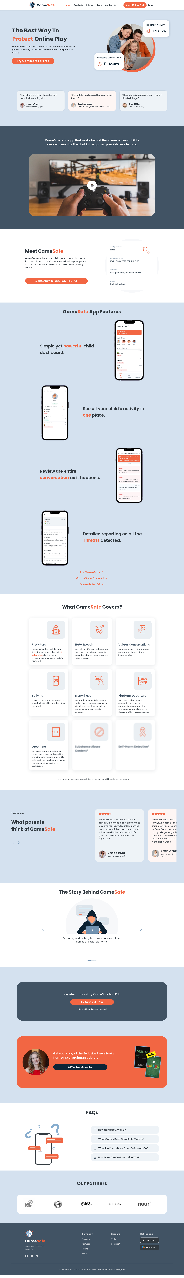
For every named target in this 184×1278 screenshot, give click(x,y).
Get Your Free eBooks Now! (80, 1069)
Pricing (89, 5)
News (99, 5)
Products (78, 5)
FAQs (113, 1241)
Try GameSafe (92, 572)
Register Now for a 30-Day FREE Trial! (56, 281)
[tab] (125, 1133)
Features (86, 1246)
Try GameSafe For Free (33, 61)
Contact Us (110, 5)
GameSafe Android (92, 579)
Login (150, 5)
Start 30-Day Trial (135, 5)
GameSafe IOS (92, 586)
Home (68, 5)
